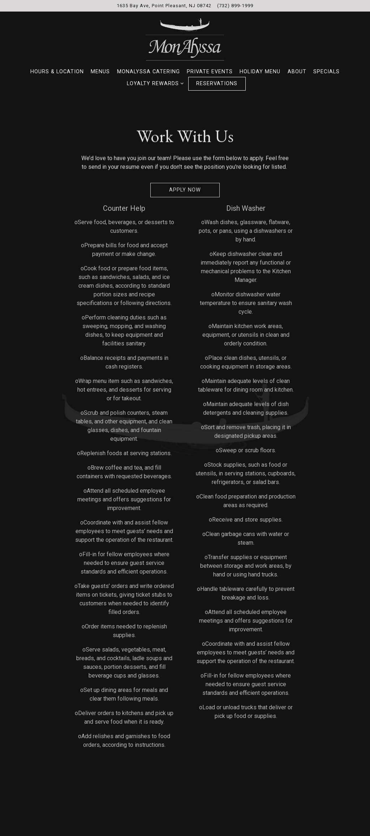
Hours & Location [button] (57, 72)
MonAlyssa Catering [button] (148, 72)
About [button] (297, 72)
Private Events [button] (210, 72)
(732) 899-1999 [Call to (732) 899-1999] (235, 5)
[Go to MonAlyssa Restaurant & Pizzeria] (164, 5)
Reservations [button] (216, 83)
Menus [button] (100, 72)
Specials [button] (326, 72)
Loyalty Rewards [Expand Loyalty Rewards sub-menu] (153, 83)
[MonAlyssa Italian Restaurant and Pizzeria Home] (185, 39)
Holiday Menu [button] (260, 72)
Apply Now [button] (185, 191)
